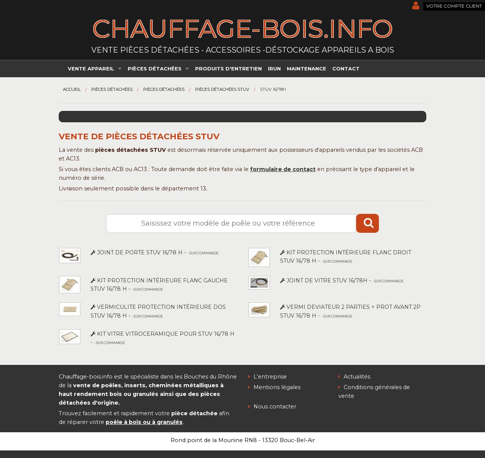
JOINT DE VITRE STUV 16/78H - (342, 280)
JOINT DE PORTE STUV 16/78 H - (155, 252)
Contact (346, 68)
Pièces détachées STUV (222, 89)
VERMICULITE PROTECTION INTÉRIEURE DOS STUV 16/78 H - (158, 311)
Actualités (354, 376)
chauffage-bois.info (242, 28)
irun (274, 68)
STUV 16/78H (273, 89)
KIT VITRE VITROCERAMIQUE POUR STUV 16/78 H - (163, 338)
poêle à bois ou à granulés (144, 422)
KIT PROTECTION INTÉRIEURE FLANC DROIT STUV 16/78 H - (345, 256)
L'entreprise (267, 376)
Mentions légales (274, 387)
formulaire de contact (283, 169)
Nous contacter (272, 406)
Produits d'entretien (228, 68)
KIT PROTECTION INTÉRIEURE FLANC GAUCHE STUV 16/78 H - (159, 284)
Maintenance (306, 68)
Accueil (72, 89)
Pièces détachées (154, 68)
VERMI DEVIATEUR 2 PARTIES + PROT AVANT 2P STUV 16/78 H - (350, 311)
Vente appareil (91, 68)
